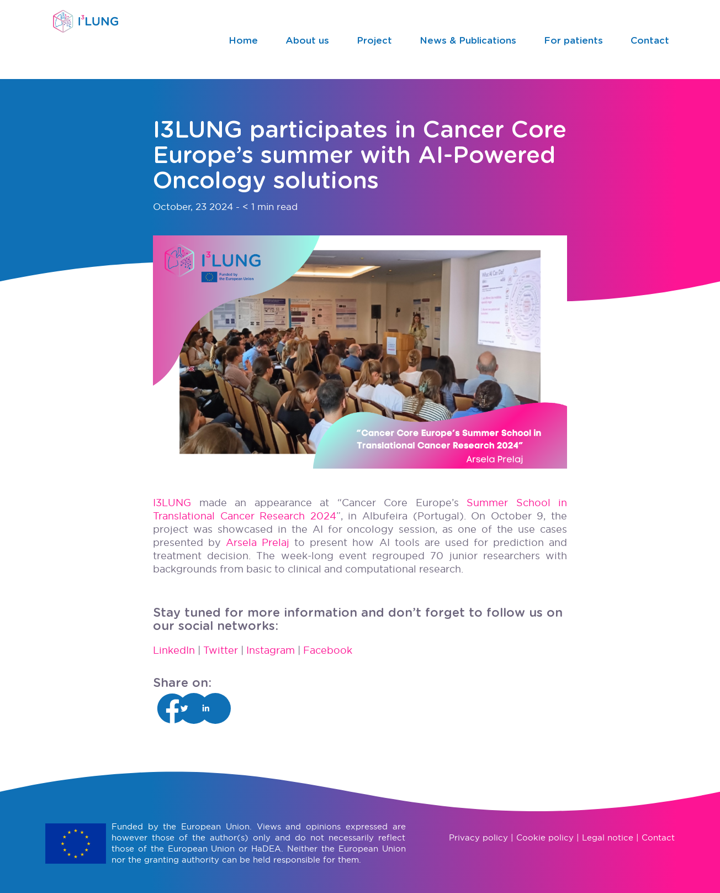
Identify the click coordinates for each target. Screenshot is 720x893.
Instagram (270, 650)
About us (307, 40)
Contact (650, 40)
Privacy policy (478, 837)
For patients (573, 40)
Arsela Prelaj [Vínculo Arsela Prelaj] (257, 542)
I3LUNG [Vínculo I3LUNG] (172, 502)
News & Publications (468, 40)
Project (374, 40)
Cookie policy (545, 837)
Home (243, 40)
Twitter (220, 650)
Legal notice (607, 837)
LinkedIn (174, 650)
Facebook (327, 650)
